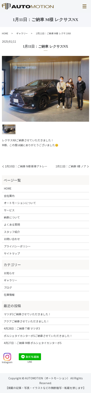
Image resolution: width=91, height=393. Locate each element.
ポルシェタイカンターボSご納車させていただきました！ (38, 336)
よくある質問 (12, 224)
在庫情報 (9, 295)
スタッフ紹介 (12, 232)
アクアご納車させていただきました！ (26, 321)
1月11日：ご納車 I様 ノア (71, 166)
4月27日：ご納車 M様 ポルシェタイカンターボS (32, 343)
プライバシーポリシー (17, 246)
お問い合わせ (12, 239)
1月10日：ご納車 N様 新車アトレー (26, 166)
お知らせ (9, 273)
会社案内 (9, 196)
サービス (9, 210)
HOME (5, 33)
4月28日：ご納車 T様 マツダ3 (22, 328)
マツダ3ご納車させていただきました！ (27, 314)
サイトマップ (12, 253)
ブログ (8, 287)
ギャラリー (22, 33)
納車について (12, 217)
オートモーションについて (20, 203)
